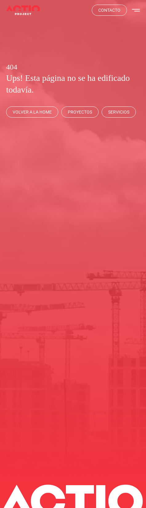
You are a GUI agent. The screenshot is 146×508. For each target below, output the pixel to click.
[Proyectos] (80, 112)
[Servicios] (119, 112)
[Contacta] (109, 10)
